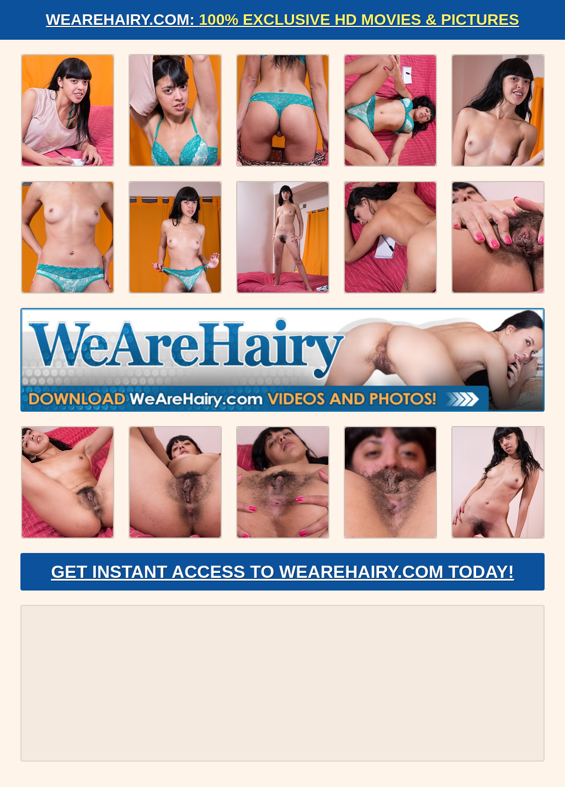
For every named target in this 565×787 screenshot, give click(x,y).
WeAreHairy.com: (282, 19)
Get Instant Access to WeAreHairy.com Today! (282, 572)
